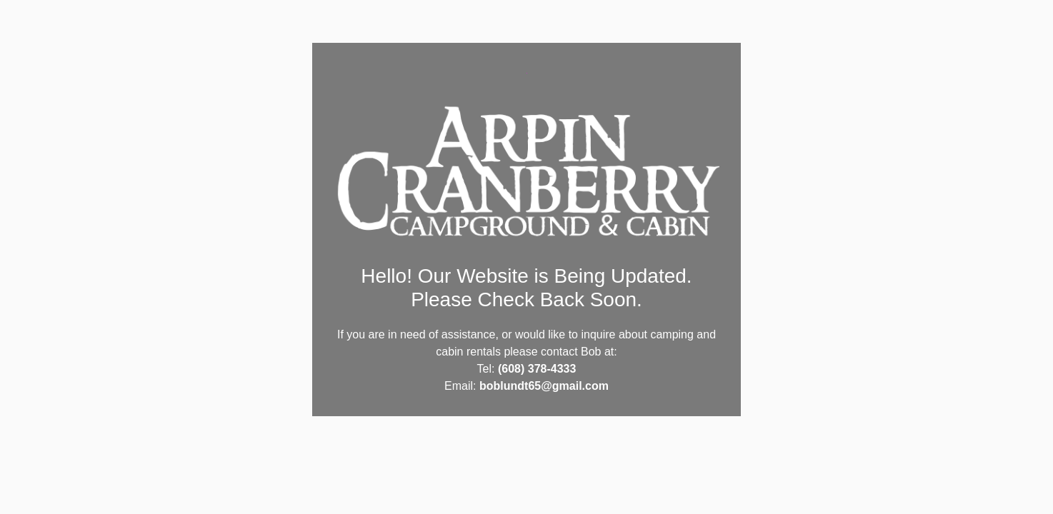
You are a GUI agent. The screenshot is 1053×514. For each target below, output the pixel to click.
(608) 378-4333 (537, 369)
